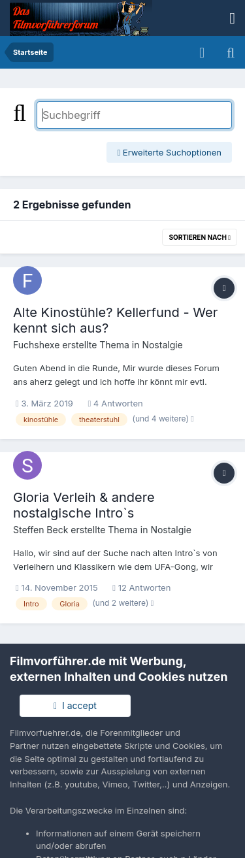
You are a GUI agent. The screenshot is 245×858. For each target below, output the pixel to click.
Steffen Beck (40, 529)
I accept (75, 705)
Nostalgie (162, 344)
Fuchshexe (36, 344)
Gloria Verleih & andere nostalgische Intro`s (84, 505)
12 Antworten (141, 587)
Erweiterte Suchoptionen (169, 152)
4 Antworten (115, 403)
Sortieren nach (200, 237)
